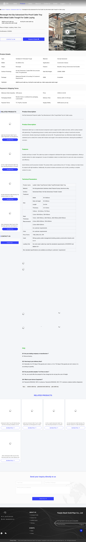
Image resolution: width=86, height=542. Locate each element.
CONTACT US (10, 39)
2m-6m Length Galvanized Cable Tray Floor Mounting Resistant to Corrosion (53, 424)
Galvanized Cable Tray (16, 9)
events (55, 3)
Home (15, 3)
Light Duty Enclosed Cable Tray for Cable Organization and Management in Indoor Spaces (10, 136)
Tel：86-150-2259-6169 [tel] (7, 516)
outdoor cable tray (31, 386)
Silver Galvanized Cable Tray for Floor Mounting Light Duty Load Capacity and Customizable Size (10, 226)
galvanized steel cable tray (43, 386)
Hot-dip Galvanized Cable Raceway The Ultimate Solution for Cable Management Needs (10, 196)
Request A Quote (33, 39)
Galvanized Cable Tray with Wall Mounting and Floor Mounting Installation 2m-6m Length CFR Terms (10, 424)
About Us (38, 3)
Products (22, 3)
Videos (30, 3)
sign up (81, 524)
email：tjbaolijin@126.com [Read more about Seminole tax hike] (7, 519)
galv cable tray (54, 386)
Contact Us (47, 3)
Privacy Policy (13, 540)
